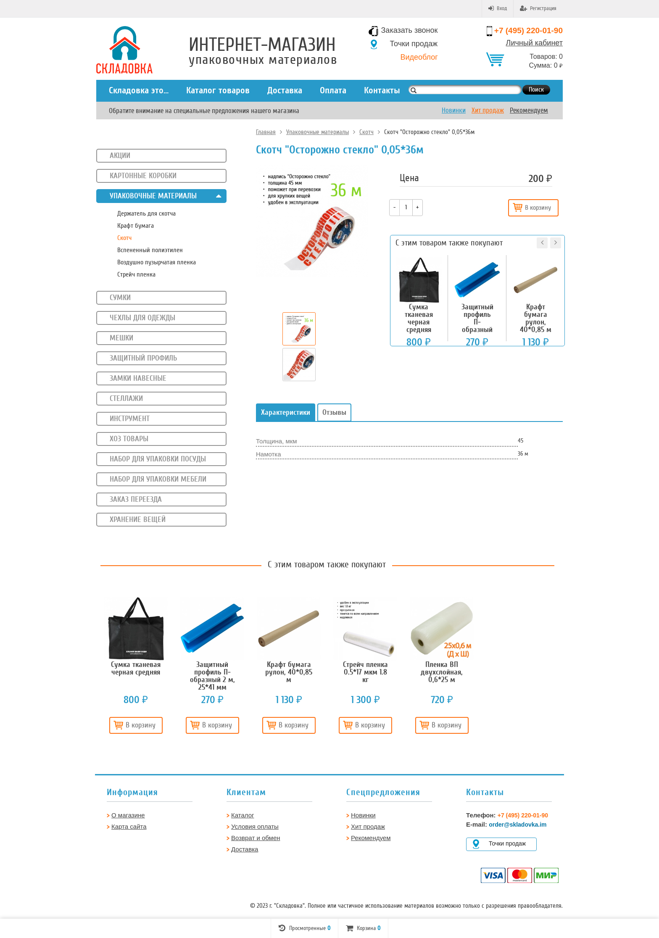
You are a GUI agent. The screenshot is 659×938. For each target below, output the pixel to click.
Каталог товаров (218, 90)
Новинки (454, 110)
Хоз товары (129, 438)
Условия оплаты (255, 826)
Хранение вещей (138, 519)
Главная (266, 132)
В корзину (532, 207)
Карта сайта (129, 826)
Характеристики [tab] (285, 412)
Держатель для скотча (146, 213)
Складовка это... (139, 90)
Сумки (120, 297)
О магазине (128, 815)
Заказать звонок (409, 30)
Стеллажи (126, 398)
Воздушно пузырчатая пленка (156, 262)
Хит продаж (488, 110)
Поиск (536, 89)
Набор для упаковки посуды (158, 459)
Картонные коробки (143, 175)
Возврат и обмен (255, 837)
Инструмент (130, 418)
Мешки (121, 338)
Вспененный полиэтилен (150, 250)
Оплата (333, 90)
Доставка (284, 90)
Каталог (242, 815)
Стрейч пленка (136, 274)
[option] (299, 329)
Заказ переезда (136, 499)
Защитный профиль (143, 358)
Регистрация (538, 8)
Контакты (382, 90)
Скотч (366, 132)
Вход (497, 8)
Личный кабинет (534, 43)
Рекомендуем (529, 110)
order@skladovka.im (517, 824)
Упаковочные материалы (317, 132)
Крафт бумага (135, 225)
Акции (120, 155)
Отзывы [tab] (334, 412)
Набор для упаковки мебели (158, 479)
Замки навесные (138, 378)
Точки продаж (414, 44)
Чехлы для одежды (142, 317)
